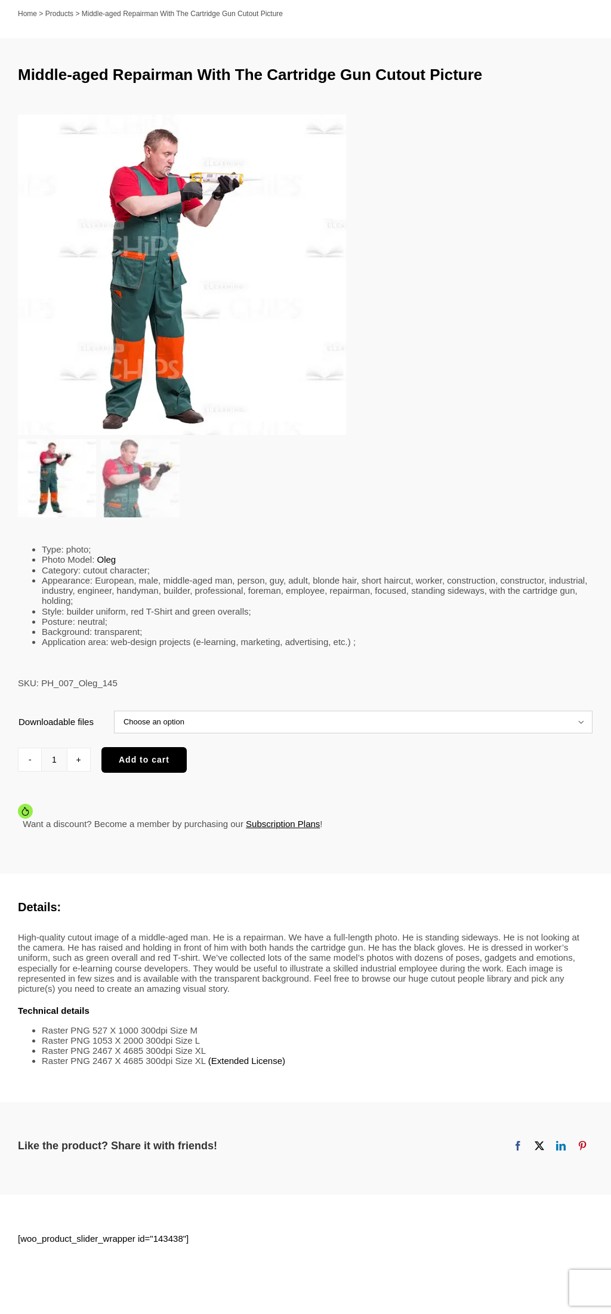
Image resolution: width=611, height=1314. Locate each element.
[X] (539, 1154)
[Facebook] (518, 1154)
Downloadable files (56, 729)
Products (59, 14)
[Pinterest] (582, 1154)
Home (27, 14)
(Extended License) (246, 1069)
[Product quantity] (54, 767)
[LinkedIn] (561, 1154)
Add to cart (144, 767)
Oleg (106, 568)
